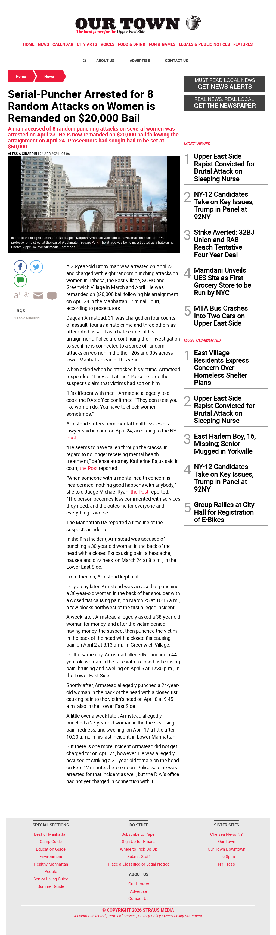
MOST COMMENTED (202, 340)
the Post (89, 468)
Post (71, 437)
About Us (105, 60)
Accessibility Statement (182, 915)
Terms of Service (121, 915)
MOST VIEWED (197, 143)
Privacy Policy (149, 915)
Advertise (140, 60)
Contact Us (176, 60)
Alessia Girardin (22, 153)
